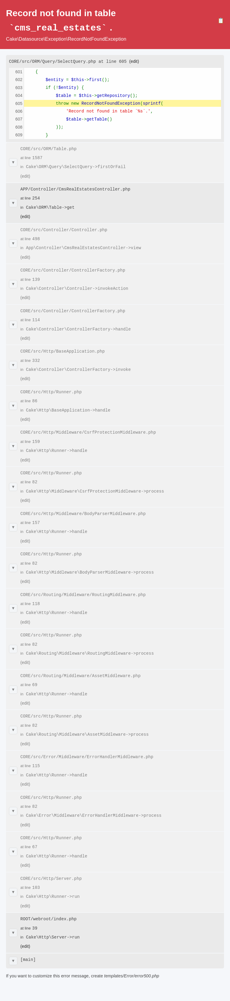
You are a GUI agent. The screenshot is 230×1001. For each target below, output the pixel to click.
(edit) (134, 61)
